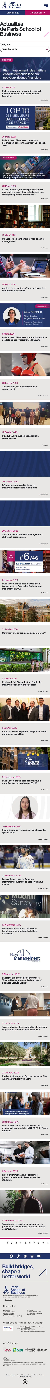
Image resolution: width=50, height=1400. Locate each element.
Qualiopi (27, 1327)
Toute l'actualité (31, 1314)
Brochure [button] (11, 12)
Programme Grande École (34, 1312)
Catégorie (5, 44)
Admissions (6, 1310)
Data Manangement (8, 1314)
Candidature (36, 12)
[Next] (47, 1243)
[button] (25, 1381)
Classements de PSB (9, 1312)
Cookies (41, 1375)
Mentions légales (10, 1375)
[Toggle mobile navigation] (46, 5)
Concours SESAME (8, 1313)
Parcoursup (30, 1310)
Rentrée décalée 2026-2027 (34, 1313)
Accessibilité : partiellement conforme (27, 1375)
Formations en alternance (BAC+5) (12, 1316)
